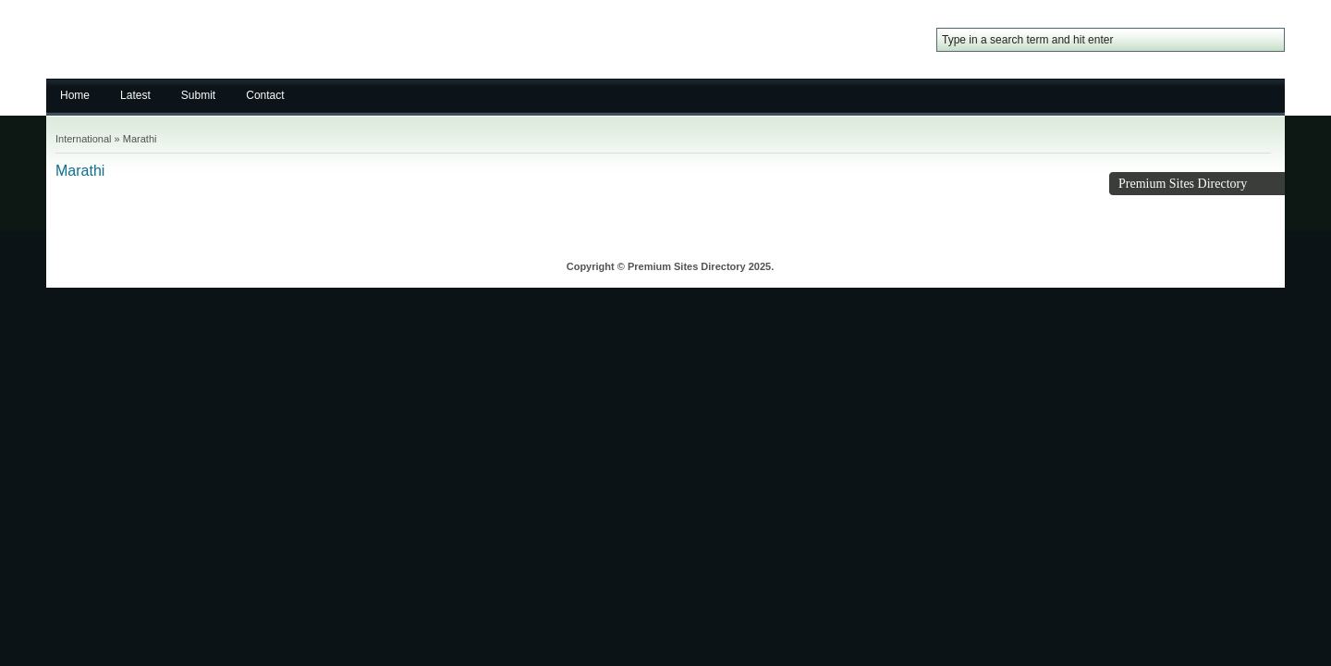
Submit (198, 95)
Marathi (140, 138)
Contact (265, 95)
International (83, 138)
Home (75, 95)
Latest (135, 95)
